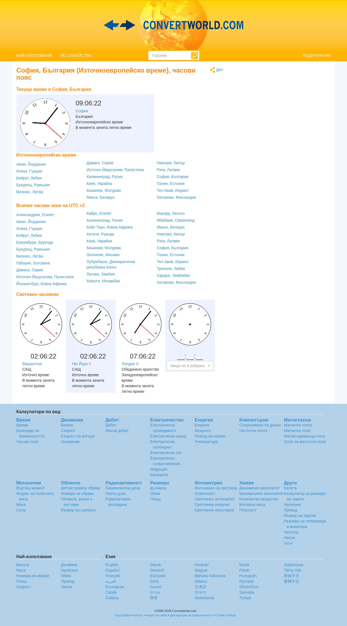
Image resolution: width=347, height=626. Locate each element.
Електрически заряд (168, 436)
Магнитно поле (297, 430)
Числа (289, 537)
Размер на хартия (300, 515)
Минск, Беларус (101, 197)
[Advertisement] (188, 98)
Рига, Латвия (168, 170)
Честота (291, 532)
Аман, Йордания (31, 164)
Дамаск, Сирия (100, 163)
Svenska (246, 592)
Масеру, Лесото (171, 213)
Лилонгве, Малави (103, 255)
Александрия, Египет (35, 215)
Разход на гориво (210, 436)
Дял (216, 70)
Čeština (111, 598)
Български (114, 587)
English (111, 565)
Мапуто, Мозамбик (103, 281)
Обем (155, 493)
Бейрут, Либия (29, 178)
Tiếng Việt (292, 570)
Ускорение (70, 441)
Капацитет (159, 475)
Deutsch (157, 570)
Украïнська (293, 565)
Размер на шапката (78, 510)
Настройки (122, 615)
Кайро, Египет (99, 213)
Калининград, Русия (104, 176)
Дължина (158, 488)
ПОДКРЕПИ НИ (317, 55)
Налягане (292, 504)
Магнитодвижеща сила (304, 436)
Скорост (68, 430)
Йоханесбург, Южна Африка (41, 284)
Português (248, 576)
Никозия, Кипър (171, 163)
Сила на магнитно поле (305, 441)
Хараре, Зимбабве (173, 275)
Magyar (201, 570)
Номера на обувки (77, 493)
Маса (21, 504)
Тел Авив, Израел (172, 190)
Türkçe (245, 598)
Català (110, 592)
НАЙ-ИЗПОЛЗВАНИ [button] (34, 55)
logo (173, 25)
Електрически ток (165, 452)
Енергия (202, 425)
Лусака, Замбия (101, 274)
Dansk (155, 565)
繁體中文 (291, 581)
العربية (110, 581)
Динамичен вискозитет (259, 488)
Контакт (137, 615)
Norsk (244, 565)
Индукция (158, 469)
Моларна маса (252, 504)
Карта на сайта (156, 615)
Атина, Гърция (29, 171)
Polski (244, 570)
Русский (246, 581)
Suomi (155, 587)
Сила (21, 510)
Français (112, 576)
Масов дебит (117, 430)
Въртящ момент (30, 488)
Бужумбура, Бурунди (34, 242)
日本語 (200, 587)
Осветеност (205, 493)
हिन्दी (153, 598)
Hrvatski (202, 565)
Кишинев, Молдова (104, 190)
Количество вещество (258, 499)
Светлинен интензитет (215, 499)
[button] (190, 365)
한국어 (200, 592)
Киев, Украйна (99, 183)
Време (22, 425)
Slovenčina (248, 587)
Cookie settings (225, 615)
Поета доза (115, 493)
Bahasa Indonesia (210, 576)
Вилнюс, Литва (29, 192)
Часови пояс (27, 441)
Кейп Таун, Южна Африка (110, 227)
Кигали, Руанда (100, 234)
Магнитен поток (298, 425)
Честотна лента (253, 430)
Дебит (110, 425)
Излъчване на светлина (216, 488)
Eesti (154, 581)
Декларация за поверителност (191, 615)
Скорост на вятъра (78, 436)
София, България (172, 176)
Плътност (247, 510)
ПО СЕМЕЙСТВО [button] (76, 55)
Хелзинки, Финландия (176, 197)
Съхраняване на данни (260, 425)
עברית (155, 592)
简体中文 (291, 576)
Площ (155, 499)
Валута (290, 488)
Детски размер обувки (80, 488)
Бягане (67, 425)
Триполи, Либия (171, 268)
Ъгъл (288, 543)
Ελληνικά (158, 576)
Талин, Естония (171, 183)
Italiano (201, 581)
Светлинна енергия (212, 504)
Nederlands (205, 598)
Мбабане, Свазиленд (175, 220)
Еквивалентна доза (122, 488)
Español (112, 570)
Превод (290, 510)
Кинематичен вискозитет (261, 493)
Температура (206, 441)
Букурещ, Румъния (33, 185)
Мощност (203, 430)
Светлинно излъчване (214, 510)
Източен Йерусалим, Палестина (115, 170)
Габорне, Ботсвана (33, 263)
